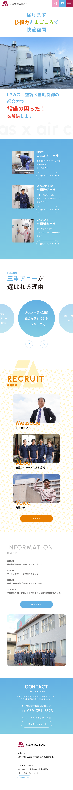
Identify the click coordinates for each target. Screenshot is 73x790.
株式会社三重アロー (20, 4)
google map (24, 777)
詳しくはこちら (47, 175)
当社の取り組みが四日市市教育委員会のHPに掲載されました (34, 592)
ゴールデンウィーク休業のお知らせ (22, 573)
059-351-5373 (36, 710)
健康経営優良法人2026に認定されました (25, 564)
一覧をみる (36, 604)
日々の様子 (55, 3)
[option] (36, 63)
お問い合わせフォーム (36, 724)
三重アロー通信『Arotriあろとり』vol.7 (24, 583)
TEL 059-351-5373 (28, 772)
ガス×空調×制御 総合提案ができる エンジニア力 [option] (36, 318)
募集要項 (36, 518)
